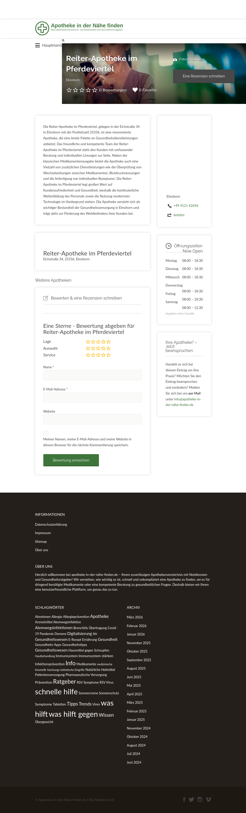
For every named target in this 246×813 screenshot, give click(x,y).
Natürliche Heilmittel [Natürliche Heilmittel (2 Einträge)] (100, 670)
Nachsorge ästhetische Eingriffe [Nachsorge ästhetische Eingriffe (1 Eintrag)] (66, 669)
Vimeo (208, 799)
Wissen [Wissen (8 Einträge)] (106, 715)
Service (49, 355)
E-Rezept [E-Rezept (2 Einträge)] (74, 640)
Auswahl (50, 348)
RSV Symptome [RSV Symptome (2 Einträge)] (88, 682)
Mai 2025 (134, 685)
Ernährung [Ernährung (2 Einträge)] (89, 640)
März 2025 (135, 702)
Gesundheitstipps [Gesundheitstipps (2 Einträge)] (74, 645)
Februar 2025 (137, 711)
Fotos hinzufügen (188, 60)
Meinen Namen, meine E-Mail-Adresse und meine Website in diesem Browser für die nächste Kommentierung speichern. (87, 442)
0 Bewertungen (113, 89)
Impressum (43, 533)
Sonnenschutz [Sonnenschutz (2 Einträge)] (109, 693)
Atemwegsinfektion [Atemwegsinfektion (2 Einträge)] (67, 622)
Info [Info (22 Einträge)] (71, 663)
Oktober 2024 (137, 737)
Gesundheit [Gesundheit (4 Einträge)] (108, 639)
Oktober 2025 (137, 651)
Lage (47, 341)
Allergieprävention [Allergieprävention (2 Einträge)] (76, 617)
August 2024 (136, 745)
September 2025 (139, 660)
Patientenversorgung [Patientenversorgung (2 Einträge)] (50, 675)
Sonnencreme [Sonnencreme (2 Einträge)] (88, 693)
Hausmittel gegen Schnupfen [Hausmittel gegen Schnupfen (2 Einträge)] (88, 650)
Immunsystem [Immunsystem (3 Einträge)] (67, 656)
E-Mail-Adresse (55, 389)
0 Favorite (145, 89)
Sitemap (41, 541)
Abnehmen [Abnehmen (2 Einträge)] (43, 617)
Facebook (184, 799)
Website (49, 411)
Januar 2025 (136, 719)
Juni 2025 (134, 677)
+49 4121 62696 (186, 206)
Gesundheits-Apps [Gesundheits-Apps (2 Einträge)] (48, 645)
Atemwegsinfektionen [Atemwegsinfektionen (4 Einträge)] (54, 627)
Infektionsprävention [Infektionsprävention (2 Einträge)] (50, 664)
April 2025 (134, 694)
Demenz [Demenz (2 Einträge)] (61, 634)
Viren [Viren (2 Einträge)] (96, 704)
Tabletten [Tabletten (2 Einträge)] (59, 704)
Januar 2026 (136, 634)
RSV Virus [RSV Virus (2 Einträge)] (106, 682)
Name (48, 367)
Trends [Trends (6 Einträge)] (85, 704)
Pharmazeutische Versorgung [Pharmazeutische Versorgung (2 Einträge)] (86, 675)
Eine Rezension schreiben (204, 76)
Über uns (41, 550)
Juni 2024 (134, 762)
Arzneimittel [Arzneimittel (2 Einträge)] (44, 622)
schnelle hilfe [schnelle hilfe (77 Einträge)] (56, 691)
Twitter (191, 799)
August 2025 (136, 668)
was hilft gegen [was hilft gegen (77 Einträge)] (73, 713)
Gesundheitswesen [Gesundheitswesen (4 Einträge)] (51, 650)
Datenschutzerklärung (51, 524)
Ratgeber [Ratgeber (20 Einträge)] (64, 681)
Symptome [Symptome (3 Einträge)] (43, 704)
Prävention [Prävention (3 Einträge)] (43, 682)
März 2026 (135, 617)
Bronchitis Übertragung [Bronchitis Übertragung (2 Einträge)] (90, 628)
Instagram (200, 799)
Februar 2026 (137, 626)
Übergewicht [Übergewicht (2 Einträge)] (44, 722)
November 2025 (139, 643)
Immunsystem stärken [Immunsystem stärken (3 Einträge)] (96, 656)
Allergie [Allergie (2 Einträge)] (56, 617)
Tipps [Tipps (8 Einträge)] (72, 704)
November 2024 (139, 728)
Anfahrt (179, 215)
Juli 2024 (133, 754)
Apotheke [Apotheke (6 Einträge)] (99, 616)
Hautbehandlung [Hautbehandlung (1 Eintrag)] (45, 656)
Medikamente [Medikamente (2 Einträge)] (86, 664)
